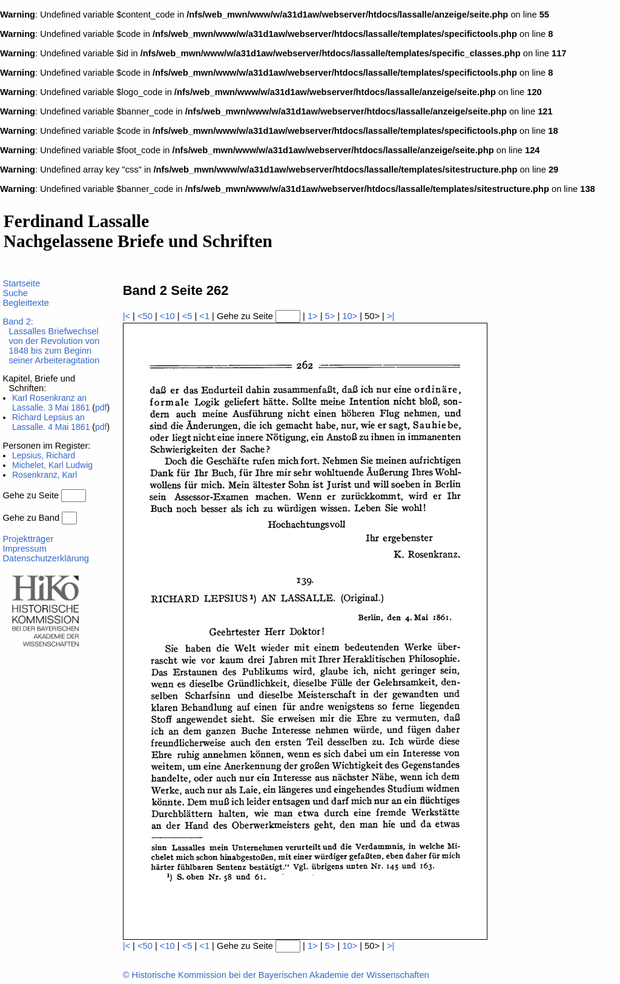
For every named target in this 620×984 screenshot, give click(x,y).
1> (313, 316)
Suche (15, 293)
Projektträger (27, 539)
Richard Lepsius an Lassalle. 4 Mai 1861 (51, 422)
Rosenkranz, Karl (44, 475)
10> (349, 316)
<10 (167, 316)
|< (126, 316)
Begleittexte (25, 303)
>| (390, 316)
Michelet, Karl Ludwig (52, 465)
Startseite (21, 283)
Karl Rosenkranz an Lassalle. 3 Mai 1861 (51, 402)
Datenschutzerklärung (45, 558)
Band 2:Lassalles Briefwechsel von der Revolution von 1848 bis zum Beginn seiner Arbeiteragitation (50, 341)
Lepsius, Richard (43, 455)
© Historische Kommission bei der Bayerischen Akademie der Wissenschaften (276, 975)
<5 (187, 316)
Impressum (24, 548)
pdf (101, 407)
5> (330, 316)
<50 (145, 316)
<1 (204, 316)
